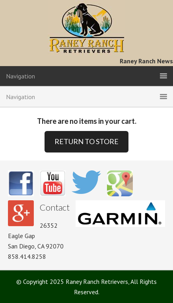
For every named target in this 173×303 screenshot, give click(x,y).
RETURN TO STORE (86, 141)
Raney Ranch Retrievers (86, 28)
